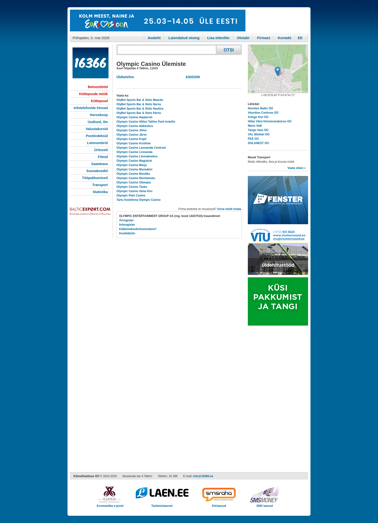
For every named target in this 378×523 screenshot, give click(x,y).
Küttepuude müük (93, 94)
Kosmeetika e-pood (110, 504)
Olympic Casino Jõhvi (131, 130)
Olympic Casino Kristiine (133, 143)
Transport (100, 185)
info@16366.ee (203, 476)
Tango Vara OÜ (258, 130)
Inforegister (127, 224)
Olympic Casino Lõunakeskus (137, 156)
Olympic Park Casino (130, 195)
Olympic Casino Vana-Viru (134, 191)
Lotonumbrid (97, 143)
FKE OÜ (253, 138)
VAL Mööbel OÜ (259, 134)
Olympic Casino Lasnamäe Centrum (141, 147)
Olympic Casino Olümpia (133, 182)
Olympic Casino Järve (131, 134)
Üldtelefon (125, 77)
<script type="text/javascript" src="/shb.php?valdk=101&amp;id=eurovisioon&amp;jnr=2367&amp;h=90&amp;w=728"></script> (157, 20)
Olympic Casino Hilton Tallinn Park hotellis (145, 121)
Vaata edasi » (297, 168)
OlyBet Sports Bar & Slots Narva (138, 104)
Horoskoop (99, 115)
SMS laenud (264, 504)
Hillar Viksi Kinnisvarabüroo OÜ (269, 121)
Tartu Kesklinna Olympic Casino (138, 200)
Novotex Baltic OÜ (260, 108)
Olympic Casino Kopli (131, 139)
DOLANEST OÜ (258, 143)
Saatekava (99, 164)
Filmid (103, 157)
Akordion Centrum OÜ (263, 112)
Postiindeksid (97, 136)
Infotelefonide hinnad (91, 108)
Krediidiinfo (127, 233)
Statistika (100, 192)
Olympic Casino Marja (131, 165)
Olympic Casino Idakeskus (134, 126)
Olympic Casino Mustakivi (134, 169)
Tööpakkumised (95, 178)
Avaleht (154, 38)
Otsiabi (243, 38)
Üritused (101, 150)
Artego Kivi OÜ (258, 117)
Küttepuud (99, 101)
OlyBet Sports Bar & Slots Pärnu (138, 113)
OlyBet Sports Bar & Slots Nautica (139, 108)
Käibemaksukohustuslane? (137, 229)
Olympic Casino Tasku (131, 186)
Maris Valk (255, 125)
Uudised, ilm (98, 122)
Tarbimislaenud (162, 504)
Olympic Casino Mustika (133, 173)
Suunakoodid (97, 171)
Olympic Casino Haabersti (134, 117)
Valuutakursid (97, 129)
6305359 (192, 77)
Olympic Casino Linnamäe (134, 152)
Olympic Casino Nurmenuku (135, 178)
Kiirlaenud (219, 504)
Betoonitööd (98, 87)
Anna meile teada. (229, 209)
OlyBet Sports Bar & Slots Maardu (139, 100)
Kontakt (284, 38)
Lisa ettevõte (218, 38)
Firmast (263, 38)
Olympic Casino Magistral (134, 160)
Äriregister (126, 220)
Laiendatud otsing (183, 38)
